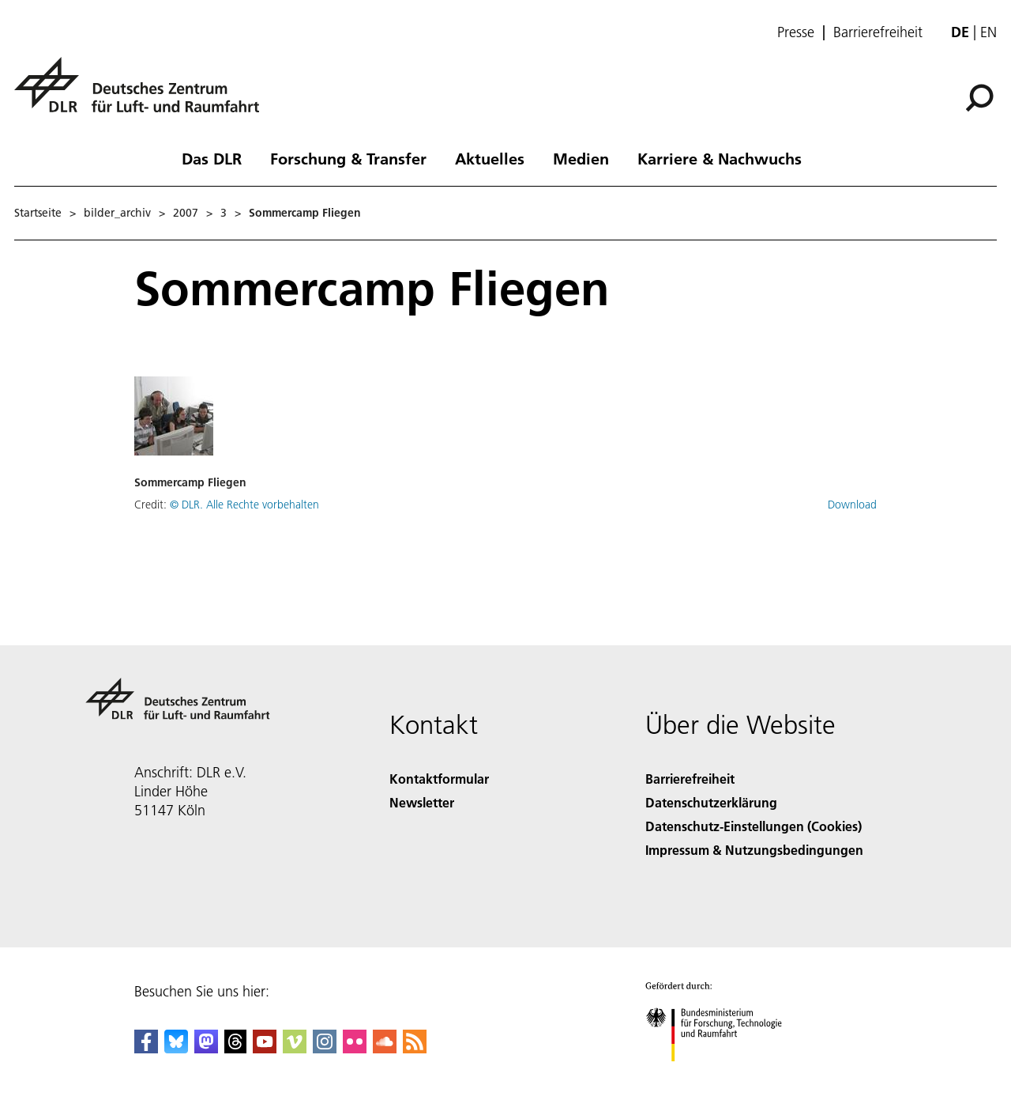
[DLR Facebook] (146, 1048)
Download (852, 504)
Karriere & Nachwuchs (719, 158)
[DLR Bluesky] (176, 1048)
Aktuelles (489, 158)
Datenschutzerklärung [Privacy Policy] (711, 802)
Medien (581, 158)
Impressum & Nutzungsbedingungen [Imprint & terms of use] (754, 849)
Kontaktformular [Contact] (439, 778)
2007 (185, 212)
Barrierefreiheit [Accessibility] (690, 778)
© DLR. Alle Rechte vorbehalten (244, 504)
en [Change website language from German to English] (988, 32)
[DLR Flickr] (354, 1048)
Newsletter (421, 802)
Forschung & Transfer (348, 158)
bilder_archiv (117, 212)
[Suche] (979, 98)
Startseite (38, 212)
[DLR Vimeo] (294, 1048)
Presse (795, 32)
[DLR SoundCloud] (385, 1048)
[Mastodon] (206, 1048)
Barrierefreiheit (878, 32)
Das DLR (212, 158)
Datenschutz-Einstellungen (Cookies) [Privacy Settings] (753, 826)
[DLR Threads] (235, 1048)
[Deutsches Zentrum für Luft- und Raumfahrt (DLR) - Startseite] (143, 93)
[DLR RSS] (415, 1048)
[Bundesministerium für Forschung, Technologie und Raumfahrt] (722, 1075)
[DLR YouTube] (264, 1048)
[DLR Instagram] (324, 1048)
